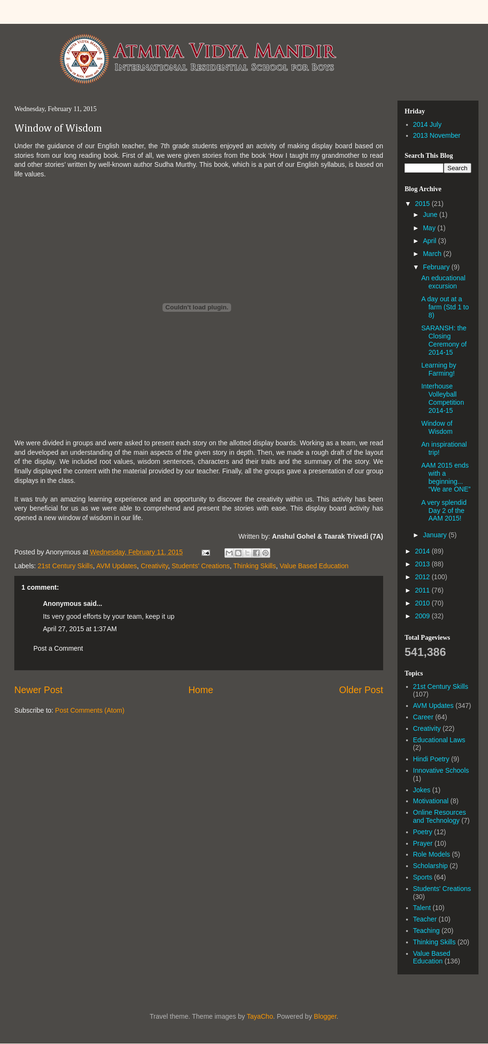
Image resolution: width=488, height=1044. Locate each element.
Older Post (361, 690)
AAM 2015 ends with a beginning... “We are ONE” (445, 477)
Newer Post (38, 690)
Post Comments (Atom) (89, 710)
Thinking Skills (255, 566)
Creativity (154, 566)
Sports (422, 877)
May (430, 228)
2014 (423, 551)
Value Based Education (314, 566)
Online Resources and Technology (439, 816)
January (435, 535)
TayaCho (260, 1016)
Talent (422, 907)
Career (423, 717)
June (431, 214)
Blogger (325, 1016)
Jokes (422, 790)
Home (200, 690)
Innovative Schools (441, 770)
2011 (423, 590)
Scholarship (430, 866)
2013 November (437, 135)
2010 (423, 603)
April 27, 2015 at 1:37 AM (80, 629)
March (433, 253)
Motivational (431, 801)
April (430, 241)
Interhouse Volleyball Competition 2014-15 (442, 398)
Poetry (422, 832)
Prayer (423, 843)
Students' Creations (201, 566)
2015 (423, 203)
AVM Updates (116, 566)
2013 (423, 564)
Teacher (425, 919)
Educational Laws (439, 740)
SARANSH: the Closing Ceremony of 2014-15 (444, 340)
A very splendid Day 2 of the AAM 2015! (444, 510)
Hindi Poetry (431, 759)
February (437, 267)
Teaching (426, 930)
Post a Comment (58, 648)
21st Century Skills (65, 566)
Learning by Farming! (438, 369)
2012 (423, 577)
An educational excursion (443, 282)
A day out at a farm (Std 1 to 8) (445, 307)
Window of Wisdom (58, 128)
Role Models (431, 854)
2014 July (427, 124)
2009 (423, 616)
